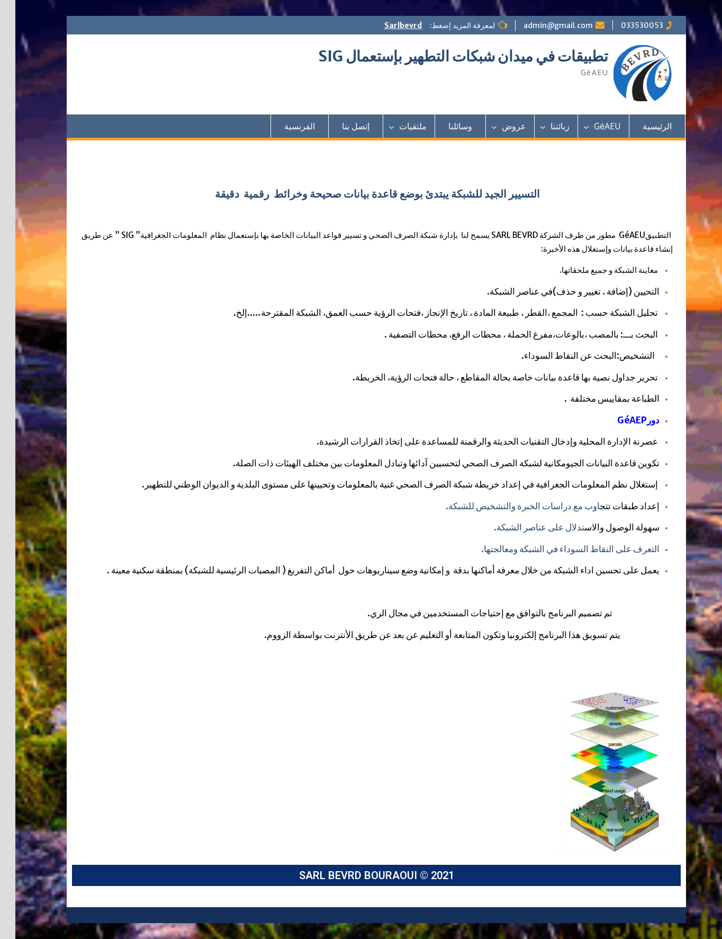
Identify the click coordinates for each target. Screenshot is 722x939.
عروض (499, 126)
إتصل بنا (341, 126)
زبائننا (545, 126)
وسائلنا (445, 126)
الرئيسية (642, 126)
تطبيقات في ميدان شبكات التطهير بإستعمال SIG (448, 56)
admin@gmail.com (542, 25)
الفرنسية (284, 126)
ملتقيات (398, 126)
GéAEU (592, 126)
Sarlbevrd (388, 25)
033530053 (627, 25)
